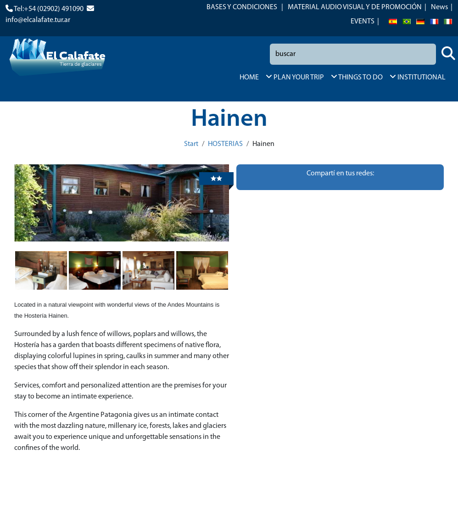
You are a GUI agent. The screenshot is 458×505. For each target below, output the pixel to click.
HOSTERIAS (225, 144)
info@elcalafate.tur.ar (38, 20)
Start (191, 144)
